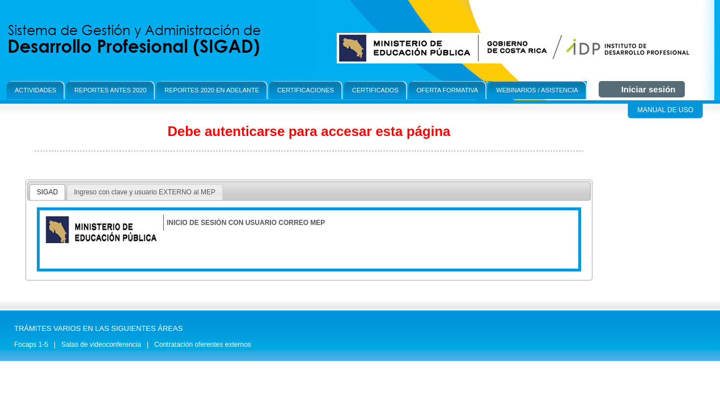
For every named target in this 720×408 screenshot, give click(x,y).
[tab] (47, 192)
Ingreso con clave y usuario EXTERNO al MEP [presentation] (144, 192)
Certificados (375, 90)
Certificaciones (305, 90)
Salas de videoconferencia (101, 344)
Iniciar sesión (648, 89)
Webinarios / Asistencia (537, 90)
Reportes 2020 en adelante (211, 90)
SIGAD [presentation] (47, 192)
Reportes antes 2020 (110, 90)
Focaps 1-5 (31, 344)
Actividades (35, 90)
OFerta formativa (447, 90)
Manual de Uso (665, 110)
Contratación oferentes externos (202, 344)
